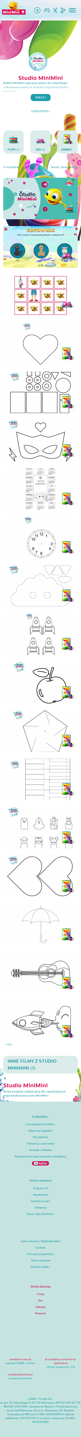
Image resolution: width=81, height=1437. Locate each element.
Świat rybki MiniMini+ (40, 1214)
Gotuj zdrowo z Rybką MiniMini (40, 1241)
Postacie (40, 1313)
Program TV (40, 1188)
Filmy (40, 1294)
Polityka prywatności (40, 1254)
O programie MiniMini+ (40, 1124)
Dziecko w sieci (40, 1201)
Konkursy (40, 1207)
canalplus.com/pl (20, 1359)
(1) (13, 142)
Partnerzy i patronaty (40, 1143)
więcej (40, 97)
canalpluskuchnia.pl (20, 1374)
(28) (69, 142)
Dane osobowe (40, 1260)
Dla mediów (40, 1137)
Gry (40, 1300)
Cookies (40, 1247)
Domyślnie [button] (68, 167)
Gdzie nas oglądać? (40, 1131)
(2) (40, 142)
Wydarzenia (40, 1195)
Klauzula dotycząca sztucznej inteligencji (40, 1156)
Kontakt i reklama (40, 1150)
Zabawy (40, 1307)
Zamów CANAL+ (40, 1267)
